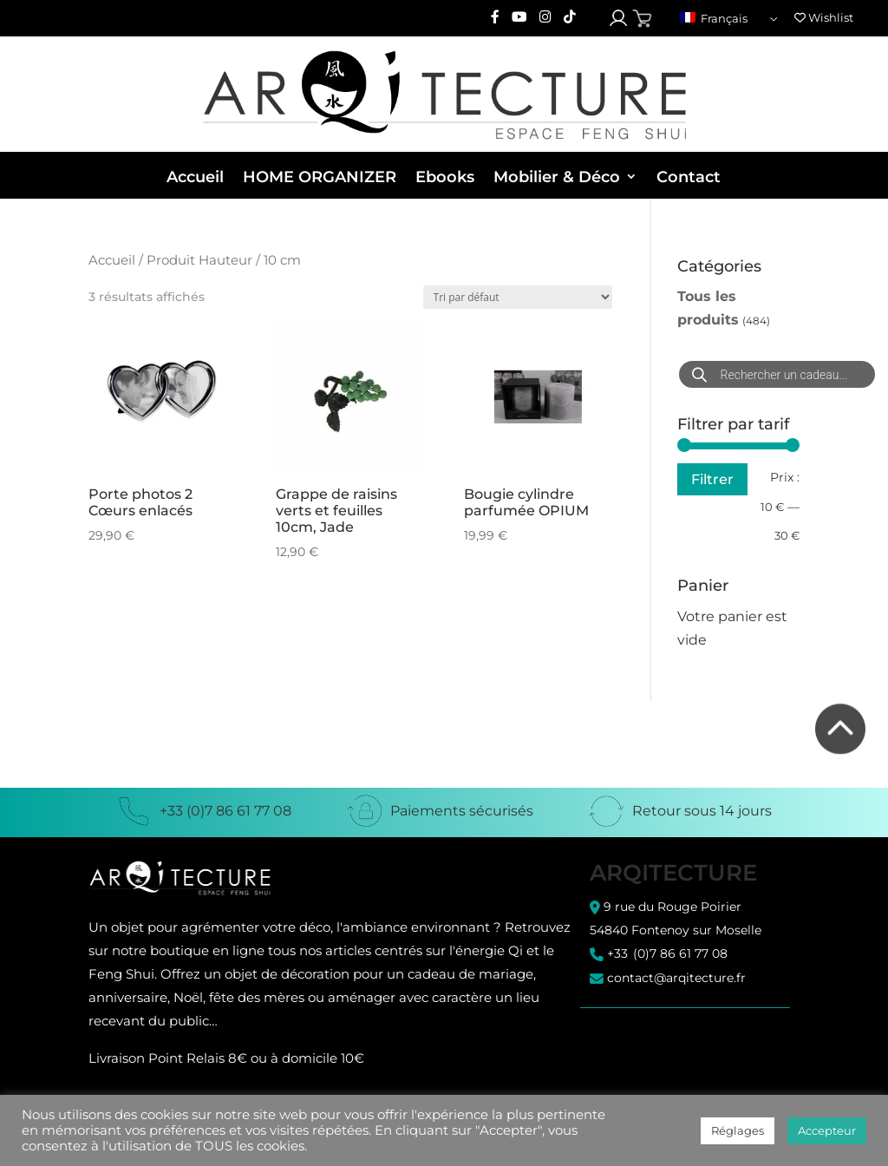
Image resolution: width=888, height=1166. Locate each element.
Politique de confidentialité (667, 1048)
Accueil (195, 177)
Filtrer (712, 479)
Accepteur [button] (827, 1130)
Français (714, 18)
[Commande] (517, 297)
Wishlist (823, 17)
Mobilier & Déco (556, 177)
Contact (688, 177)
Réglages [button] (737, 1130)
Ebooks (444, 177)
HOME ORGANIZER (319, 177)
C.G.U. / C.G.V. (626, 1033)
